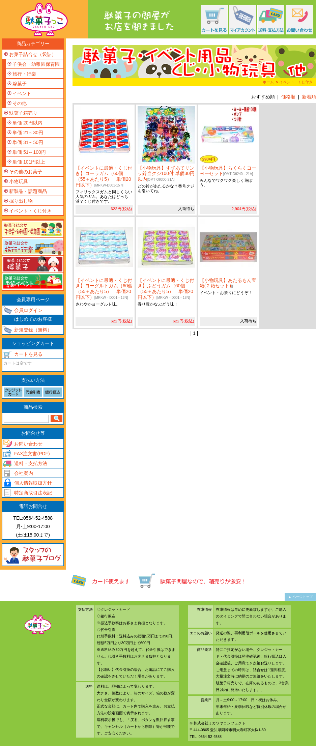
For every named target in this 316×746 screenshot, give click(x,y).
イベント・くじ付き (296, 82)
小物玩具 (18, 181)
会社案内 (23, 473)
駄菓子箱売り (23, 113)
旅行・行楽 (24, 74)
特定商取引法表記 (33, 492)
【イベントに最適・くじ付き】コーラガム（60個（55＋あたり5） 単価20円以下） (104, 176)
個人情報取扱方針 (33, 483)
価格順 (288, 96)
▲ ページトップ (300, 597)
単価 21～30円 (27, 132)
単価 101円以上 (28, 162)
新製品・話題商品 (28, 191)
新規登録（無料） (33, 330)
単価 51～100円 (29, 152)
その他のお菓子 (25, 171)
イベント (21, 93)
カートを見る (28, 354)
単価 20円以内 (27, 122)
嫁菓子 (19, 83)
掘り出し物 (21, 201)
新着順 (309, 96)
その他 (19, 103)
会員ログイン (28, 310)
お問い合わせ (28, 444)
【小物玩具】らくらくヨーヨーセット (228, 170)
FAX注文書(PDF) (32, 453)
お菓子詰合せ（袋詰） (32, 54)
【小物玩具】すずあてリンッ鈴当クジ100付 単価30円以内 (166, 173)
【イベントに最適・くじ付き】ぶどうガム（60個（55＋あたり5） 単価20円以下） (166, 289)
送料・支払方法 (30, 463)
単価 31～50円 (27, 142)
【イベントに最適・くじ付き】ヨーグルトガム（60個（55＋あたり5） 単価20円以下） (104, 289)
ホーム (268, 82)
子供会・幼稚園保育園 (36, 64)
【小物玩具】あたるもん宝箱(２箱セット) (228, 283)
